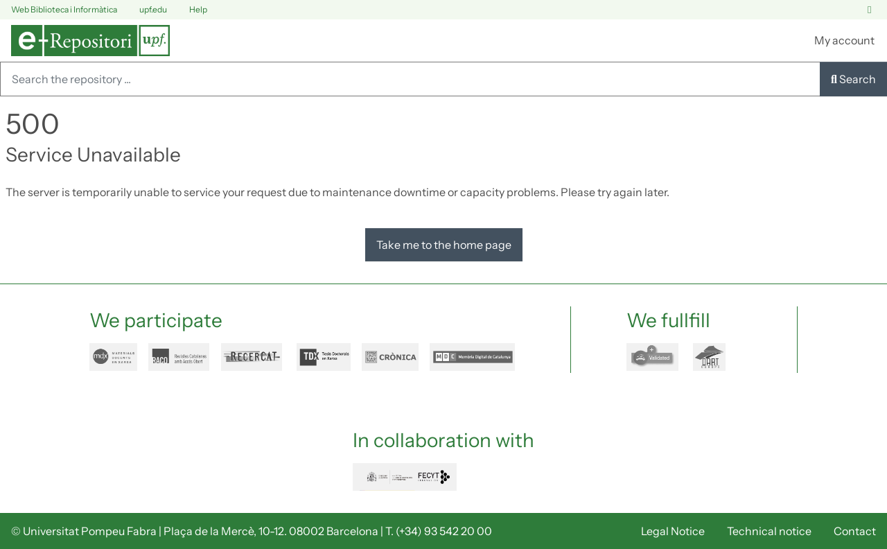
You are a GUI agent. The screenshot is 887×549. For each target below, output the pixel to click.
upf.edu (145, 10)
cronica (390, 357)
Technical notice (769, 531)
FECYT (405, 477)
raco (179, 357)
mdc (472, 357)
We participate (155, 320)
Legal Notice (673, 531)
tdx (324, 357)
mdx (113, 357)
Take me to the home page (443, 245)
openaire (654, 357)
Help (190, 10)
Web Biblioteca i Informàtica (64, 9)
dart (717, 357)
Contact (855, 531)
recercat (253, 357)
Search (853, 79)
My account (844, 40)
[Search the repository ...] (410, 79)
